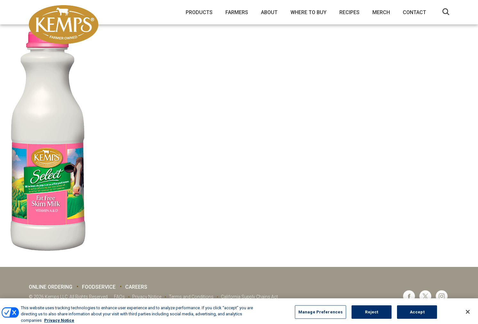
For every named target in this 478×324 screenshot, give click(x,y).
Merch (381, 12)
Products (199, 12)
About (269, 12)
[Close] (468, 315)
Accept (417, 314)
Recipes (349, 12)
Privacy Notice (146, 296)
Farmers (236, 12)
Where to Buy (308, 12)
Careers (136, 287)
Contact (414, 12)
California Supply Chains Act (249, 296)
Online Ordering (50, 287)
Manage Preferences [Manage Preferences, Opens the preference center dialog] (320, 314)
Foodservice (99, 287)
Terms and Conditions (191, 296)
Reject (371, 314)
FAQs (119, 296)
